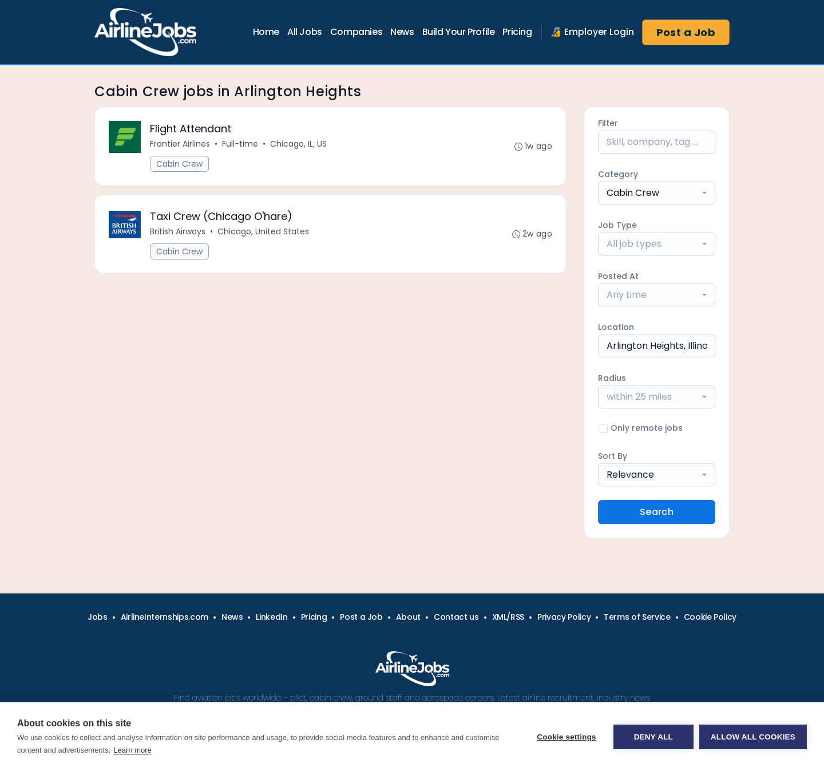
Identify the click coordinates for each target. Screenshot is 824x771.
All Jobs (304, 31)
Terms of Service (637, 617)
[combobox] (656, 193)
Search (657, 511)
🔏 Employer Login (592, 31)
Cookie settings (566, 737)
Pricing (517, 31)
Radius (612, 378)
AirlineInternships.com (164, 617)
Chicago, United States (263, 231)
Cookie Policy (710, 617)
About (408, 617)
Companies (356, 31)
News (402, 31)
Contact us (456, 617)
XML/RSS (508, 617)
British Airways (177, 231)
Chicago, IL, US (298, 144)
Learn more (132, 750)
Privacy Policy (564, 617)
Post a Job (686, 32)
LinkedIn (271, 617)
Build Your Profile (458, 31)
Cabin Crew (179, 164)
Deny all (653, 737)
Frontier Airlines (180, 144)
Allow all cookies (753, 737)
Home (266, 31)
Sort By (612, 456)
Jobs (98, 617)
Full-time (240, 144)
